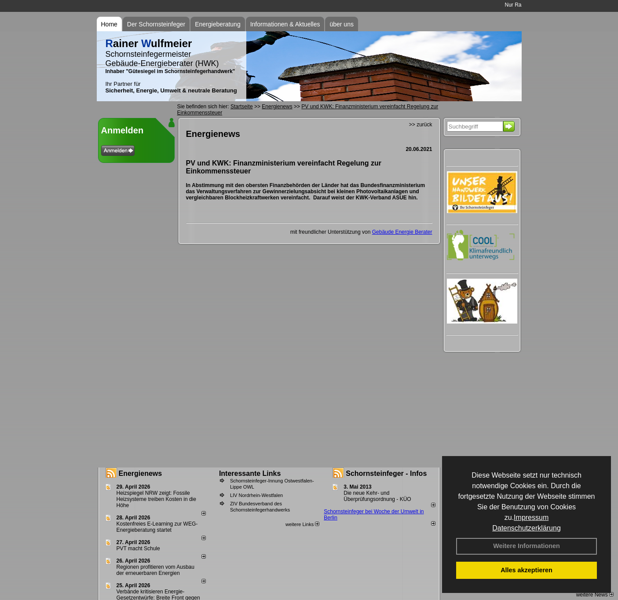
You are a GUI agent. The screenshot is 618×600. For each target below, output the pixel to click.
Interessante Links (250, 473)
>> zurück (420, 124)
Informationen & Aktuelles (285, 24)
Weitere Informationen (526, 545)
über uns (341, 24)
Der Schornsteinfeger (156, 24)
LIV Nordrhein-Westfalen (256, 495)
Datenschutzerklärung (526, 528)
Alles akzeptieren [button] (526, 570)
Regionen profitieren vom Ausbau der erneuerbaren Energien (155, 570)
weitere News (595, 595)
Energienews (140, 473)
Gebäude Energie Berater (402, 232)
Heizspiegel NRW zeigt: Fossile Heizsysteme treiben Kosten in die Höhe (156, 499)
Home (109, 24)
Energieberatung (218, 24)
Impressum (531, 517)
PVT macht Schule (138, 548)
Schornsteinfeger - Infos (386, 473)
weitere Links (302, 524)
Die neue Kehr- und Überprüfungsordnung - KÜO (377, 496)
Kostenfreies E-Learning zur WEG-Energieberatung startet (157, 527)
